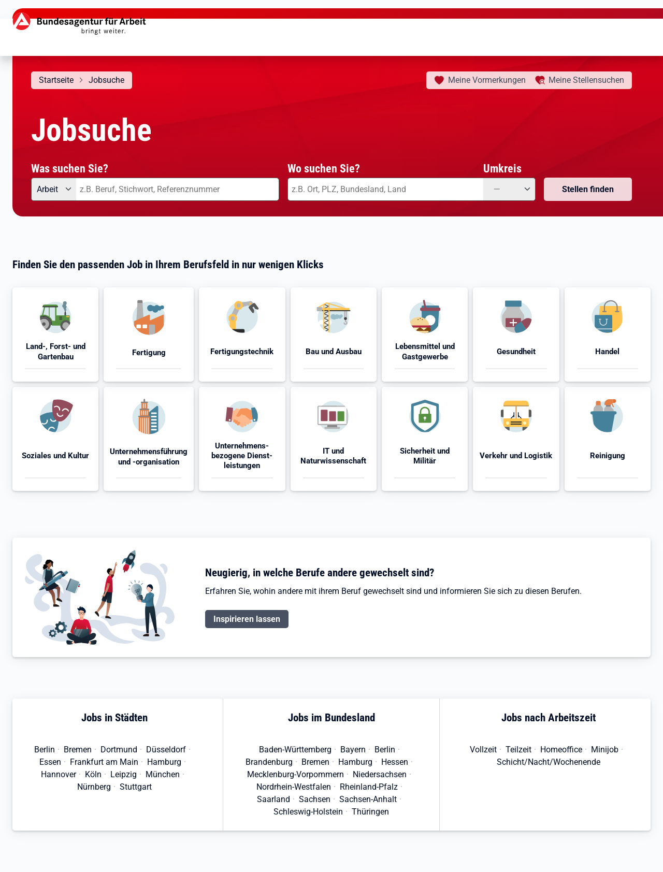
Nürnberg (94, 787)
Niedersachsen (380, 774)
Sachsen (314, 799)
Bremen (78, 749)
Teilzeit (518, 749)
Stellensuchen (586, 80)
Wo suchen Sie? (323, 168)
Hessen (394, 762)
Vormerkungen (487, 80)
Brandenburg (269, 762)
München (163, 774)
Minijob (604, 749)
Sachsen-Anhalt (368, 799)
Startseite (56, 80)
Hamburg (164, 762)
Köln (93, 774)
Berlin (44, 749)
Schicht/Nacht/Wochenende (548, 762)
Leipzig (123, 774)
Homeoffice (561, 749)
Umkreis (502, 168)
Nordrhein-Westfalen (293, 787)
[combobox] (177, 189)
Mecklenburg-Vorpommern (295, 774)
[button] (55, 334)
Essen (50, 762)
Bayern (353, 749)
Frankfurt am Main (104, 762)
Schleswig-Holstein (308, 812)
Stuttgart (136, 787)
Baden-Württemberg (295, 749)
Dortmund (118, 749)
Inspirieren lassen (246, 619)
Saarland (273, 799)
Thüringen (370, 812)
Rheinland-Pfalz (369, 787)
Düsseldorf (166, 749)
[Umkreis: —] (509, 189)
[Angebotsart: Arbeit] (53, 189)
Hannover (58, 774)
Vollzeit (483, 749)
